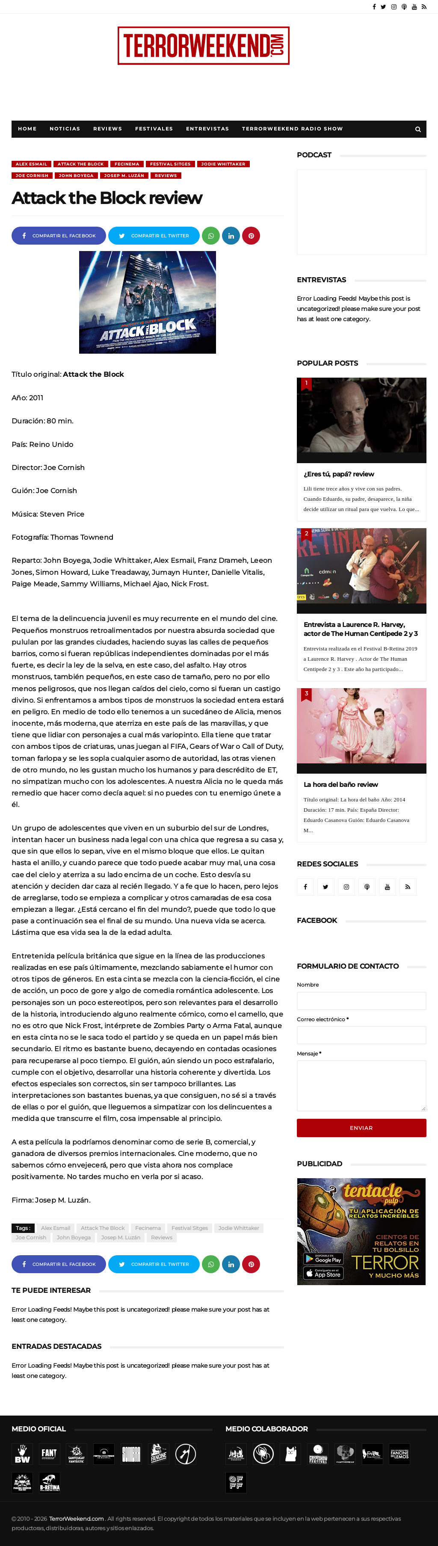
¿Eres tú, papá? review (339, 474)
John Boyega (76, 175)
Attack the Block (81, 164)
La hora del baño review (341, 784)
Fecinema (127, 164)
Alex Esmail (31, 164)
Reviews (107, 129)
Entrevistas (207, 129)
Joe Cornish (32, 175)
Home (27, 129)
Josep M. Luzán (124, 175)
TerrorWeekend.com (76, 1519)
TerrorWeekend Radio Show (292, 129)
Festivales (154, 129)
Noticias (65, 129)
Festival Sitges (170, 164)
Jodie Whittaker (223, 164)
